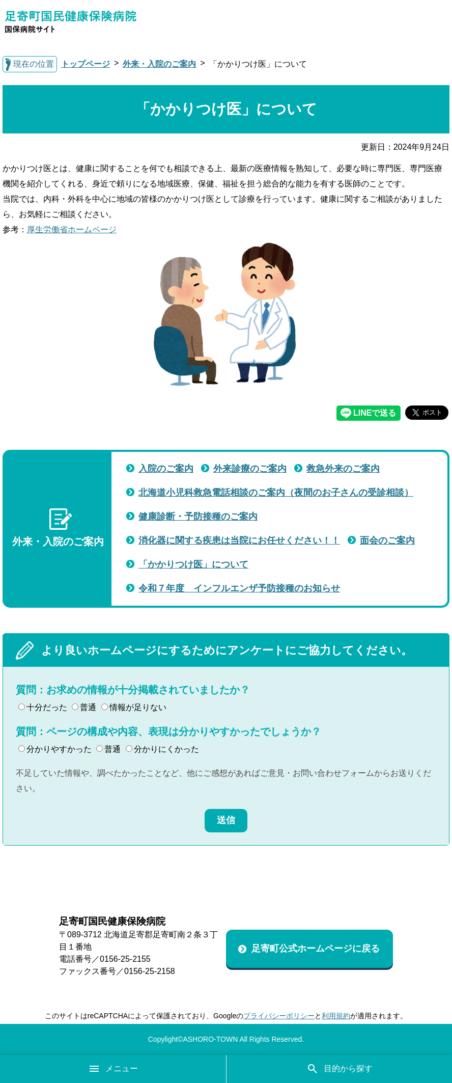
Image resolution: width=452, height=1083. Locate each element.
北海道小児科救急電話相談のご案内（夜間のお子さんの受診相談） (275, 493)
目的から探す (339, 1069)
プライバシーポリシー (279, 1016)
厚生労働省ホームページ (72, 229)
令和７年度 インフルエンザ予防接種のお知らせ (239, 588)
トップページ (85, 64)
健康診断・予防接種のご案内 (198, 516)
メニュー (113, 1069)
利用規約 (336, 1016)
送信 (226, 820)
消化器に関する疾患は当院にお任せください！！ (239, 540)
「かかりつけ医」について (193, 564)
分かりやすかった (55, 749)
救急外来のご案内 (343, 469)
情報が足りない (133, 707)
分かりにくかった (162, 749)
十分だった (42, 707)
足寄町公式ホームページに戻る (315, 948)
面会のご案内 (387, 540)
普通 (84, 707)
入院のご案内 (165, 469)
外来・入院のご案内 (159, 64)
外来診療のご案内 (250, 469)
